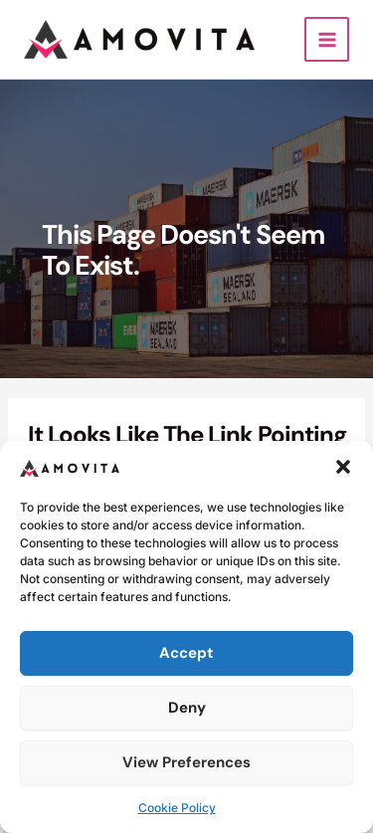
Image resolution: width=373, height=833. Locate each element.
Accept (186, 653)
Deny (187, 708)
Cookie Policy (177, 807)
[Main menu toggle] (326, 39)
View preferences (186, 762)
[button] (343, 467)
